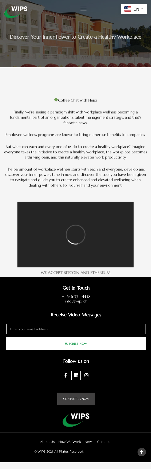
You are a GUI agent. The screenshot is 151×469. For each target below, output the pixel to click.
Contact (103, 448)
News (89, 448)
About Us (47, 448)
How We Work (69, 448)
